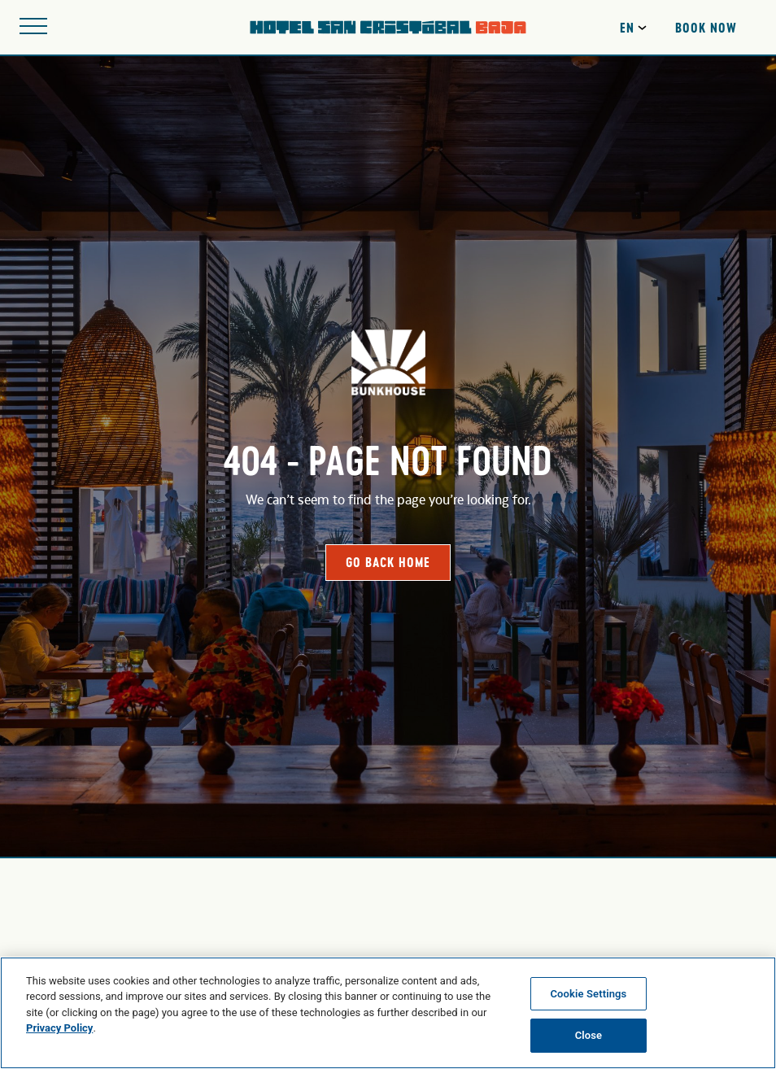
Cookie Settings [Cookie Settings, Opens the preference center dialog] (588, 994)
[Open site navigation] (33, 27)
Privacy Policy (59, 1028)
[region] (388, 1013)
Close (589, 1035)
